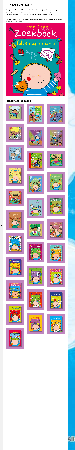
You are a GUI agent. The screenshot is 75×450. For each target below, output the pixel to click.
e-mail (56, 19)
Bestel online (20, 19)
